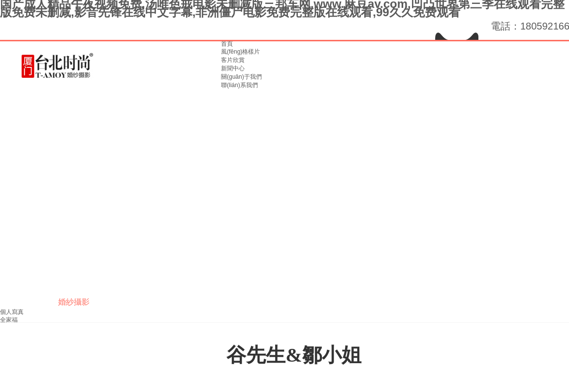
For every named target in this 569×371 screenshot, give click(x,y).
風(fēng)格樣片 (240, 51)
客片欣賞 (233, 60)
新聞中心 (233, 68)
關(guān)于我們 (241, 76)
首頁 (227, 43)
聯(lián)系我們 (239, 85)
